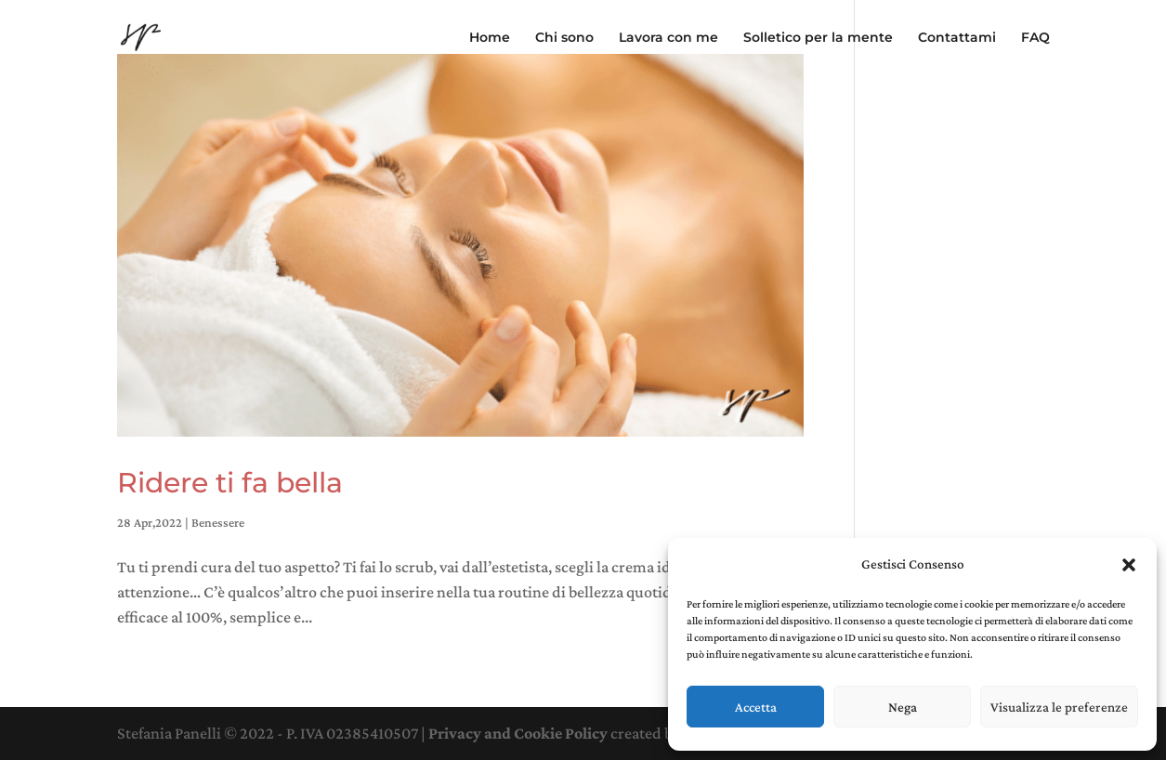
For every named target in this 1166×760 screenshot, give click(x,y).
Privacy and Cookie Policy (518, 733)
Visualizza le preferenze (1059, 707)
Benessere (217, 522)
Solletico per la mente (818, 38)
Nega (902, 707)
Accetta (756, 707)
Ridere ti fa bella (230, 482)
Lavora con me (668, 38)
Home (489, 38)
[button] (1129, 565)
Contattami (957, 38)
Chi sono (564, 38)
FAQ (1035, 38)
